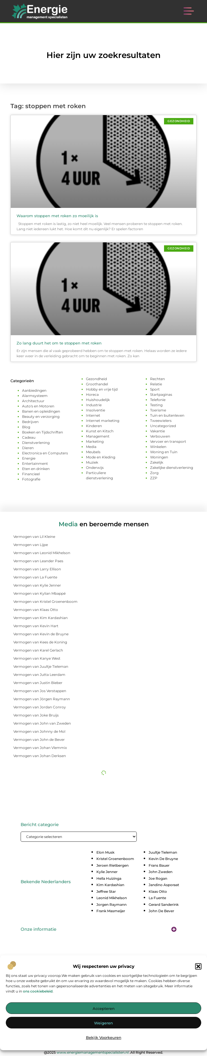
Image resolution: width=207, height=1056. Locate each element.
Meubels (93, 452)
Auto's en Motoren (38, 406)
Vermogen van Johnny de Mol (39, 731)
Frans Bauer (159, 865)
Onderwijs (95, 467)
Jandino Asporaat (164, 885)
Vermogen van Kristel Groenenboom (45, 601)
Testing (156, 405)
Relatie (156, 384)
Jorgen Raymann (111, 904)
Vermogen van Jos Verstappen (39, 691)
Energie (28, 458)
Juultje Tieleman (163, 852)
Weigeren (103, 1023)
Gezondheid (96, 379)
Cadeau (28, 437)
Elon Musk (105, 852)
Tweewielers (161, 420)
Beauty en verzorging (41, 416)
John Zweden (160, 872)
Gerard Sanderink (164, 904)
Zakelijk (156, 462)
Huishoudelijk (98, 400)
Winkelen (158, 446)
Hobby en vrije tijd (102, 389)
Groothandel (97, 384)
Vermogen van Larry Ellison (37, 569)
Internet (93, 415)
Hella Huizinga (108, 878)
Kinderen (94, 426)
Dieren (28, 448)
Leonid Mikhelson (111, 898)
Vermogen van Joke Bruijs (36, 715)
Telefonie (157, 400)
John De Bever (161, 911)
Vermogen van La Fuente (35, 577)
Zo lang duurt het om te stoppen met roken (59, 343)
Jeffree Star (106, 891)
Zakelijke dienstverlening (171, 467)
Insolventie (95, 410)
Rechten (157, 379)
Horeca (92, 394)
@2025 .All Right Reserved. (103, 1052)
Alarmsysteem (35, 395)
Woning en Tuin (163, 452)
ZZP (153, 478)
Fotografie (31, 479)
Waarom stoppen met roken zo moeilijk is (57, 215)
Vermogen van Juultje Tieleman (40, 666)
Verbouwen (160, 436)
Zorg (154, 473)
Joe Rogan (158, 878)
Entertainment (35, 463)
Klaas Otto (158, 891)
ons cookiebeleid (38, 992)
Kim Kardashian (110, 885)
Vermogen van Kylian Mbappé (39, 593)
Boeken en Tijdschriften (42, 432)
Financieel (31, 474)
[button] (198, 967)
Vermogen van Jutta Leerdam (39, 674)
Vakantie (157, 431)
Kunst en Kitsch (100, 431)
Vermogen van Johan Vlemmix (40, 747)
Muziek (92, 462)
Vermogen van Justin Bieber (37, 683)
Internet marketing (102, 420)
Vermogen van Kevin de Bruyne (41, 634)
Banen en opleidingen (41, 411)
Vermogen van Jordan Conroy (39, 707)
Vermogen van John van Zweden (42, 723)
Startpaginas (161, 394)
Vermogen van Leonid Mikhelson (41, 553)
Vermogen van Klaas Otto (35, 609)
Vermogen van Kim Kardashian (40, 618)
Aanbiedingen (34, 390)
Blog (26, 427)
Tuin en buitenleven (167, 415)
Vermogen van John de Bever (39, 739)
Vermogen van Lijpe (30, 544)
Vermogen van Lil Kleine (34, 536)
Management (97, 436)
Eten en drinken (36, 469)
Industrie (94, 405)
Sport (155, 389)
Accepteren (104, 1009)
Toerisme (158, 410)
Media (91, 446)
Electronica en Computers (45, 453)
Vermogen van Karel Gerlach (38, 650)
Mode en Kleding (100, 457)
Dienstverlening (36, 442)
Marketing (95, 441)
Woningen (159, 457)
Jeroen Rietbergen (112, 865)
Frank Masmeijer (110, 911)
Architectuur (33, 401)
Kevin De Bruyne (163, 859)
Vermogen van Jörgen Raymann (41, 699)
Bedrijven (30, 422)
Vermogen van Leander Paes (38, 561)
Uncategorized (163, 426)
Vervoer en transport (168, 441)
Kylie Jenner (107, 872)
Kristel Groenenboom (115, 859)
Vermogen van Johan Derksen (39, 756)
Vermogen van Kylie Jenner (37, 585)
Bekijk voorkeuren (103, 1038)
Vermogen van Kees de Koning (40, 642)
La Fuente (157, 898)
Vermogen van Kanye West (36, 658)
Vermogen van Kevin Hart (35, 626)
